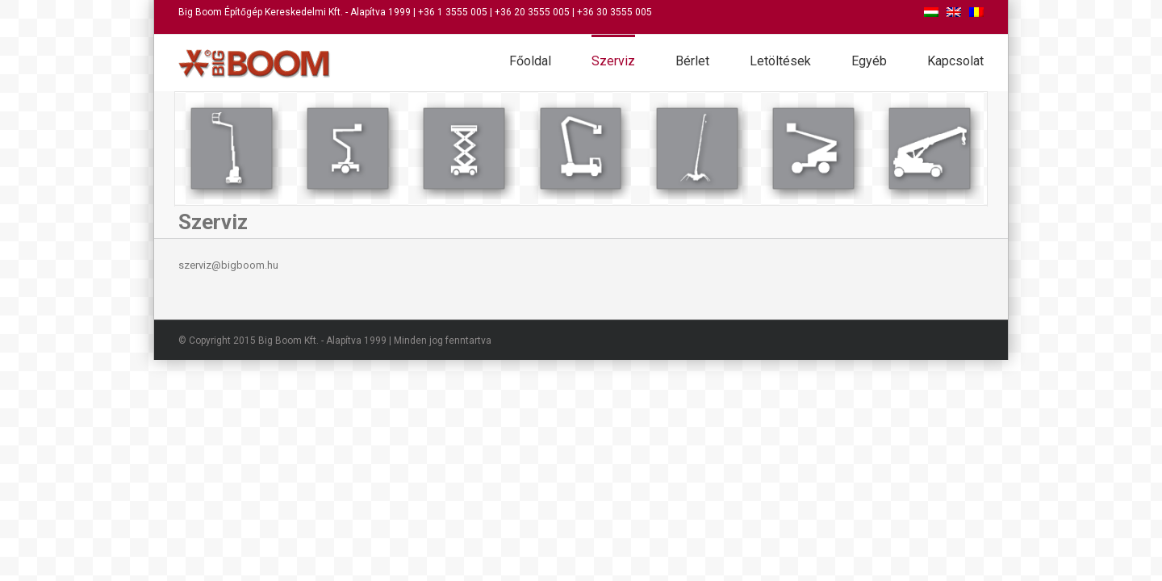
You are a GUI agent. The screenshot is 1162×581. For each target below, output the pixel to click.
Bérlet (692, 61)
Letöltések (780, 61)
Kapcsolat (955, 61)
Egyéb (869, 61)
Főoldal (530, 61)
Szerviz (613, 61)
